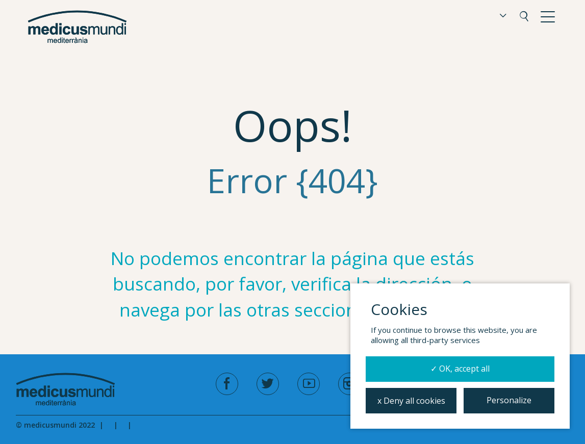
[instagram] (349, 384)
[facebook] (227, 384)
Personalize (509, 400)
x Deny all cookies (411, 400)
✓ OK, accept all (460, 368)
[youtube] (308, 384)
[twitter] (268, 384)
